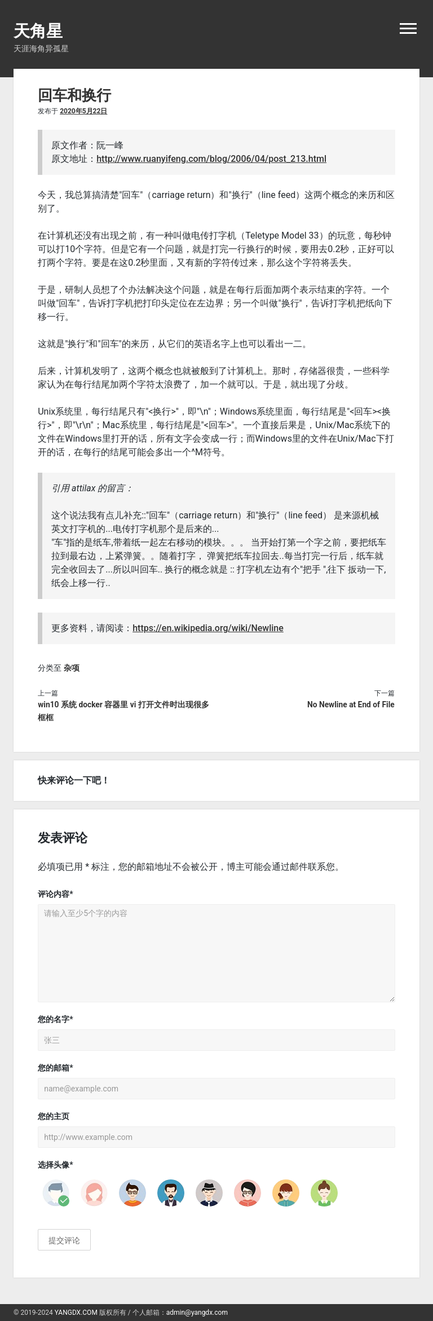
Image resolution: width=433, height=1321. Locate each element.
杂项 (71, 667)
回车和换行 (74, 95)
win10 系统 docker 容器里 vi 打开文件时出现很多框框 (123, 711)
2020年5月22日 (83, 111)
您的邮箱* (55, 1067)
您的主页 (53, 1116)
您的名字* (55, 1019)
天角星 (38, 31)
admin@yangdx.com (197, 1312)
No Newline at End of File (351, 704)
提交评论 (64, 1240)
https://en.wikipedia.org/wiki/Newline (208, 628)
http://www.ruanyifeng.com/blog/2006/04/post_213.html (211, 158)
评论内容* (55, 894)
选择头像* (55, 1164)
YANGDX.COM (76, 1312)
